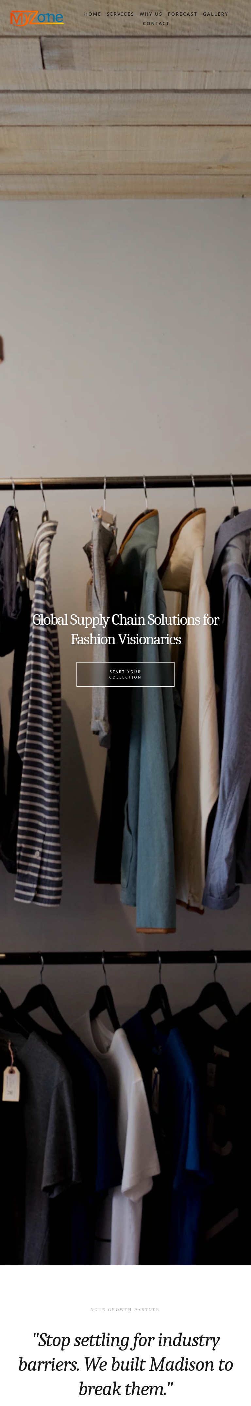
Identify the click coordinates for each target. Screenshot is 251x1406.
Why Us (151, 14)
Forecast (183, 14)
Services (121, 14)
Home (92, 14)
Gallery (216, 14)
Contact (156, 23)
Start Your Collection (125, 674)
